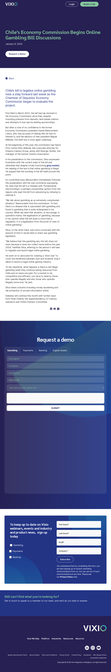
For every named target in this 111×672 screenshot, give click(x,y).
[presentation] (27, 398)
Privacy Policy (66, 577)
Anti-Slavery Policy (100, 655)
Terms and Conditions (49, 655)
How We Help (33, 639)
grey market (52, 165)
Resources (68, 639)
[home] (11, 4)
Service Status (34, 655)
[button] (104, 4)
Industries (56, 639)
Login (72, 4)
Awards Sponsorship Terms (17, 655)
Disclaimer (87, 655)
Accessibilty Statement (98, 658)
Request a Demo (17, 53)
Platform (45, 639)
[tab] (12, 350)
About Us (79, 639)
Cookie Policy (76, 655)
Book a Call (89, 4)
